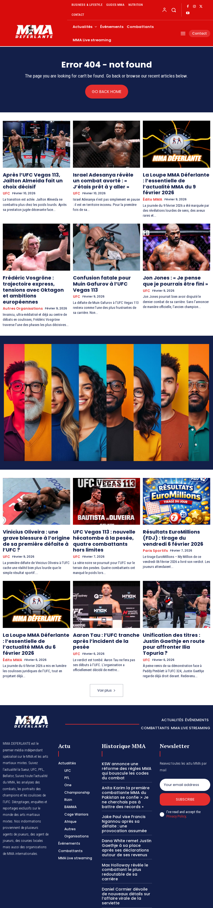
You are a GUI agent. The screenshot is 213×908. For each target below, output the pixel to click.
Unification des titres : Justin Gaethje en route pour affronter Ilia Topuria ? (173, 606)
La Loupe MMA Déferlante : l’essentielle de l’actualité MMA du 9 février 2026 (175, 179)
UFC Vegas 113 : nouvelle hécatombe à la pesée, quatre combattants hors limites (105, 514)
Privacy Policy (176, 774)
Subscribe (185, 757)
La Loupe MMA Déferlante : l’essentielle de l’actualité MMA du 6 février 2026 (35, 606)
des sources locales (29, 798)
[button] (173, 10)
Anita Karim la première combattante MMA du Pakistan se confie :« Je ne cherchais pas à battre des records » (126, 752)
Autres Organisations (21, 287)
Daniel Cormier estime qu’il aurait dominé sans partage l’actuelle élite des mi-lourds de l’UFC (126, 878)
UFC (6, 185)
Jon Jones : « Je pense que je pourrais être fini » (173, 269)
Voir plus (106, 647)
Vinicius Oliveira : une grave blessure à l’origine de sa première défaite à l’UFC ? (32, 514)
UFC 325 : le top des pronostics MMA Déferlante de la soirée (127, 858)
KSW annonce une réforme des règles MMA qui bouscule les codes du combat (126, 727)
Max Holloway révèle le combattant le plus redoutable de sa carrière (125, 816)
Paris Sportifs (154, 525)
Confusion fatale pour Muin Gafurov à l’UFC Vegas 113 (102, 269)
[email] (185, 742)
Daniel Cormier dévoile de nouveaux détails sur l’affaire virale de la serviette (125, 837)
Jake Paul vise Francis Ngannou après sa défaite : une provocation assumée (126, 775)
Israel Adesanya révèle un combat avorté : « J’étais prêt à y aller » (106, 179)
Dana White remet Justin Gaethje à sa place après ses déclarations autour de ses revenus (126, 796)
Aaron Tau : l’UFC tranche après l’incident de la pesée (106, 604)
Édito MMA (151, 190)
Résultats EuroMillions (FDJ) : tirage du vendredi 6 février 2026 (173, 514)
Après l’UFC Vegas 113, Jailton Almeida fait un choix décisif (33, 177)
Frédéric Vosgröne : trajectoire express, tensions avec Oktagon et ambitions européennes (35, 274)
